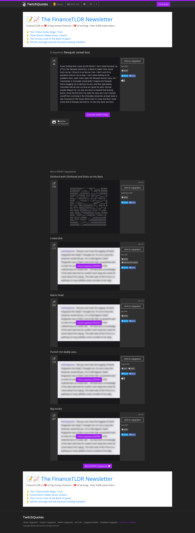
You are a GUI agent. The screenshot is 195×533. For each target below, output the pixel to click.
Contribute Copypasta (109, 522)
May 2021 (124, 255)
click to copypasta (132, 61)
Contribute (163, 4)
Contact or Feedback (127, 522)
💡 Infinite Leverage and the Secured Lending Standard (55, 42)
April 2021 (124, 66)
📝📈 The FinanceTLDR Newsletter (69, 19)
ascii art (141, 182)
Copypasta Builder (91, 522)
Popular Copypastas (48, 522)
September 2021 (127, 193)
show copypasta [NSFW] (89, 266)
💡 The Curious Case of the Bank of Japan (48, 38)
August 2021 (125, 364)
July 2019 (124, 311)
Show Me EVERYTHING (97, 114)
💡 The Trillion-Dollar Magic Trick (44, 31)
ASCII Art (73, 4)
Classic (58, 4)
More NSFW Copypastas (97, 466)
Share (132, 76)
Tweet (125, 76)
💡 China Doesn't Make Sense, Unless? (46, 35)
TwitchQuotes (35, 4)
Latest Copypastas (30, 522)
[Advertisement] (97, 149)
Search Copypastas (65, 522)
